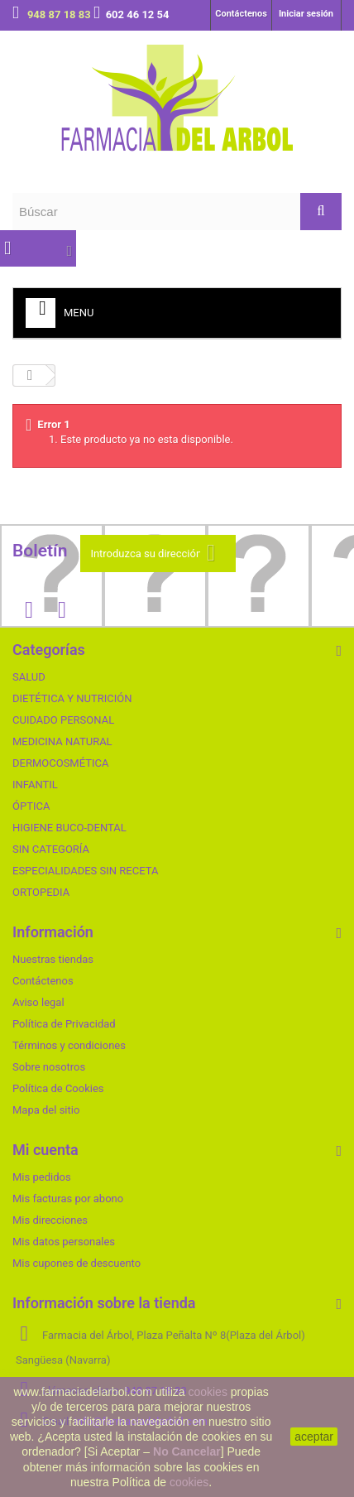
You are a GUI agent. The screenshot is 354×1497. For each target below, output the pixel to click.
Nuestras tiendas (52, 959)
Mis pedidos (41, 1177)
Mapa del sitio (45, 1110)
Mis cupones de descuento (76, 1263)
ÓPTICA (31, 806)
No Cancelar (187, 1451)
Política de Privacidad (64, 1024)
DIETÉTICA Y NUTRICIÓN (72, 698)
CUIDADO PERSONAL (63, 720)
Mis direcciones (50, 1220)
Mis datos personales (63, 1241)
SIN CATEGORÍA (50, 849)
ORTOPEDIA (40, 892)
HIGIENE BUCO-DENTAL (69, 827)
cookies (207, 1391)
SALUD (28, 677)
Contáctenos (241, 13)
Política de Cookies (58, 1088)
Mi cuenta (45, 1149)
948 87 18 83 (60, 14)
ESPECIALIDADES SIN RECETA (85, 870)
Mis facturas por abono (67, 1198)
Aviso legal (38, 1002)
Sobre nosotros (48, 1067)
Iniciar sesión (306, 13)
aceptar (313, 1436)
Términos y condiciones (69, 1045)
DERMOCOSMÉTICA (60, 763)
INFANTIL (35, 784)
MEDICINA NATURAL (62, 741)
